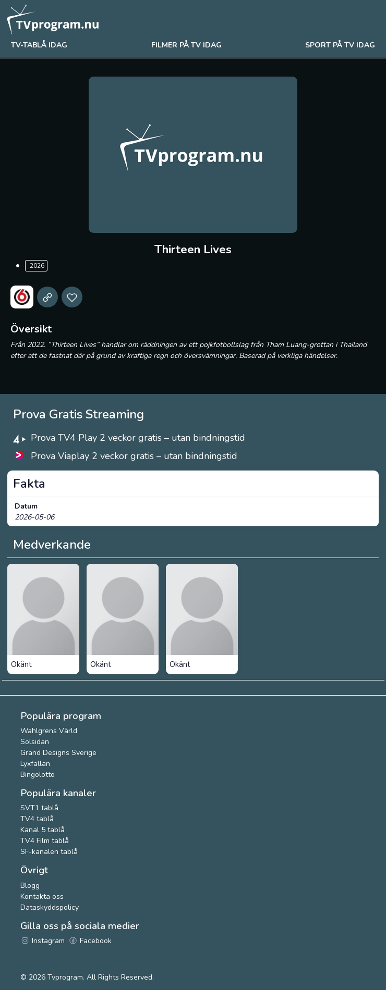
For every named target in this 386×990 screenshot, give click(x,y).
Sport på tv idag (340, 45)
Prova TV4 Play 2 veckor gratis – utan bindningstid (138, 437)
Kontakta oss (42, 896)
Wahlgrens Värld (48, 731)
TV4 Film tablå (44, 841)
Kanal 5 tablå (42, 830)
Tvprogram (65, 977)
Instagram (42, 941)
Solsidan (34, 742)
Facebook (90, 941)
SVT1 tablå (39, 808)
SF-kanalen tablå (49, 852)
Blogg (30, 885)
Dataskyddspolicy (49, 907)
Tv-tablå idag (39, 45)
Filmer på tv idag (186, 45)
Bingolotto (37, 774)
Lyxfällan (35, 764)
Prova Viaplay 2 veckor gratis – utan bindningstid (134, 456)
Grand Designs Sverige (58, 753)
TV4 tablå (37, 819)
